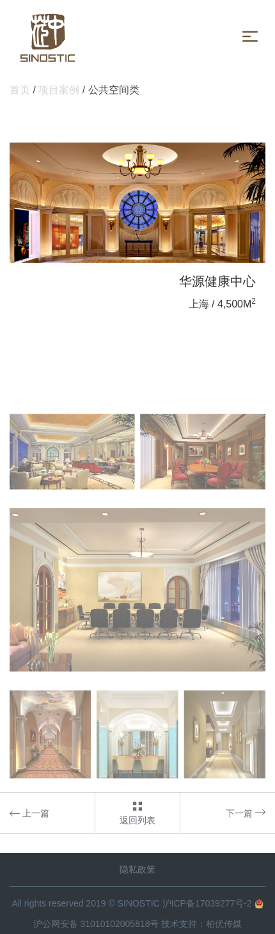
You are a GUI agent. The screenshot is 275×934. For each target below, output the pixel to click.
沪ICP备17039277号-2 (207, 903)
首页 (20, 89)
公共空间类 (113, 89)
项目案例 (58, 89)
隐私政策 (137, 869)
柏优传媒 (224, 924)
